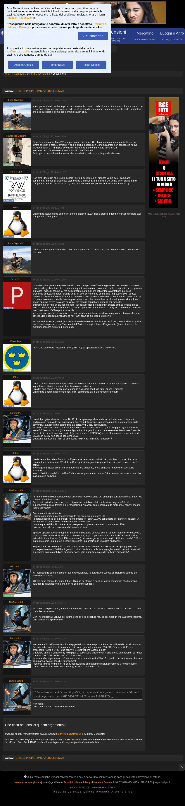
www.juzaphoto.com (80, 787)
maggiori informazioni (21, 17)
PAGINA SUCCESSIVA (50, 91)
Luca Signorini (15, 100)
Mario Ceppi (15, 171)
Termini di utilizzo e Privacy (77, 782)
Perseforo (16, 279)
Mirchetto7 (16, 413)
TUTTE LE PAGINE (24, 91)
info (164, 216)
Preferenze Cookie (18, 51)
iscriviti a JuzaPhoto (69, 734)
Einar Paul (15, 341)
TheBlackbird (16, 490)
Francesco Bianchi (16, 135)
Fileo (15, 207)
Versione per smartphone (27, 782)
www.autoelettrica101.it (103, 787)
